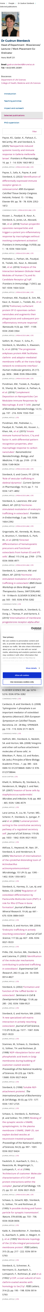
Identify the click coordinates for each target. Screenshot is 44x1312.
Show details (31, 668)
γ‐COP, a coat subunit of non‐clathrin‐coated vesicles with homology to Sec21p (21, 1282)
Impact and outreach (14, 108)
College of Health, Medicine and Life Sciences (21, 83)
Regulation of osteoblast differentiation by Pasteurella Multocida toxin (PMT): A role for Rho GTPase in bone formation (21, 899)
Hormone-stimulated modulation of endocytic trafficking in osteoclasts (21, 509)
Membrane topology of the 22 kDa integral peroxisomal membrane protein (21, 1243)
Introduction (10, 94)
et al (9, 223)
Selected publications (14, 115)
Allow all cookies (22, 675)
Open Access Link (22, 167)
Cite (32, 167)
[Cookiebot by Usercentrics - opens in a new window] (31, 628)
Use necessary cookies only (22, 682)
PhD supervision (11, 122)
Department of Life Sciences (13, 79)
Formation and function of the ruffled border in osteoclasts (20, 991)
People (11, 3)
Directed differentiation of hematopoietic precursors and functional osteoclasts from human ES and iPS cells (21, 548)
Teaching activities (12, 101)
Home (2, 3)
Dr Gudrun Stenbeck (26, 3)
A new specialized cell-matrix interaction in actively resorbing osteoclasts (19, 1021)
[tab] (22, 93)
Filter (34, 131)
